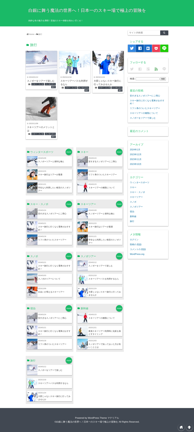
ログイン (134, 239)
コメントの (138, 249)
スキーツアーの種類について (102, 187)
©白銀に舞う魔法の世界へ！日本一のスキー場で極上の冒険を (86, 422)
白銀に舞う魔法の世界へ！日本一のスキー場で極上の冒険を (87, 10)
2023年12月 (135, 154)
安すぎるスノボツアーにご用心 (103, 161)
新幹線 (133, 216)
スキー (133, 187)
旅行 (53, 87)
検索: (132, 78)
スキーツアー (136, 197)
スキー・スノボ (37, 84)
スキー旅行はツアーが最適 (50, 174)
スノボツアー (50, 84)
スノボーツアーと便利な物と (51, 161)
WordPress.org (137, 254)
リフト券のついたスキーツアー (103, 174)
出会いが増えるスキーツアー (51, 292)
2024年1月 (135, 149)
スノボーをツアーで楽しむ (41, 81)
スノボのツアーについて (49, 279)
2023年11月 (135, 159)
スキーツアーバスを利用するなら (104, 279)
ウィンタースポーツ (139, 182)
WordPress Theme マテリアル (103, 418)
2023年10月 (135, 164)
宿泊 (132, 211)
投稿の (135, 244)
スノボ (133, 202)
